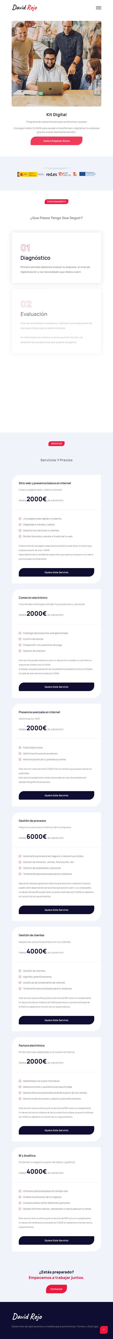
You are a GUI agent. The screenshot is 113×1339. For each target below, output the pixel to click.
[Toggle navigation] (98, 7)
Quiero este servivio (56, 572)
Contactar (56, 1289)
